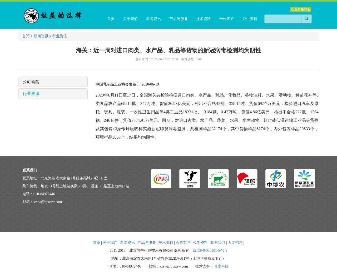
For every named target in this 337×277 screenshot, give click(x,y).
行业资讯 (59, 36)
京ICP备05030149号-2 (210, 251)
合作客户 (183, 243)
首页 (26, 36)
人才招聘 (235, 243)
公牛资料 (200, 243)
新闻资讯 (41, 36)
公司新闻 (31, 81)
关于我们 (110, 243)
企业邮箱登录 (300, 9)
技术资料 (165, 243)
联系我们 (217, 243)
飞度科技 (221, 266)
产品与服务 (146, 243)
